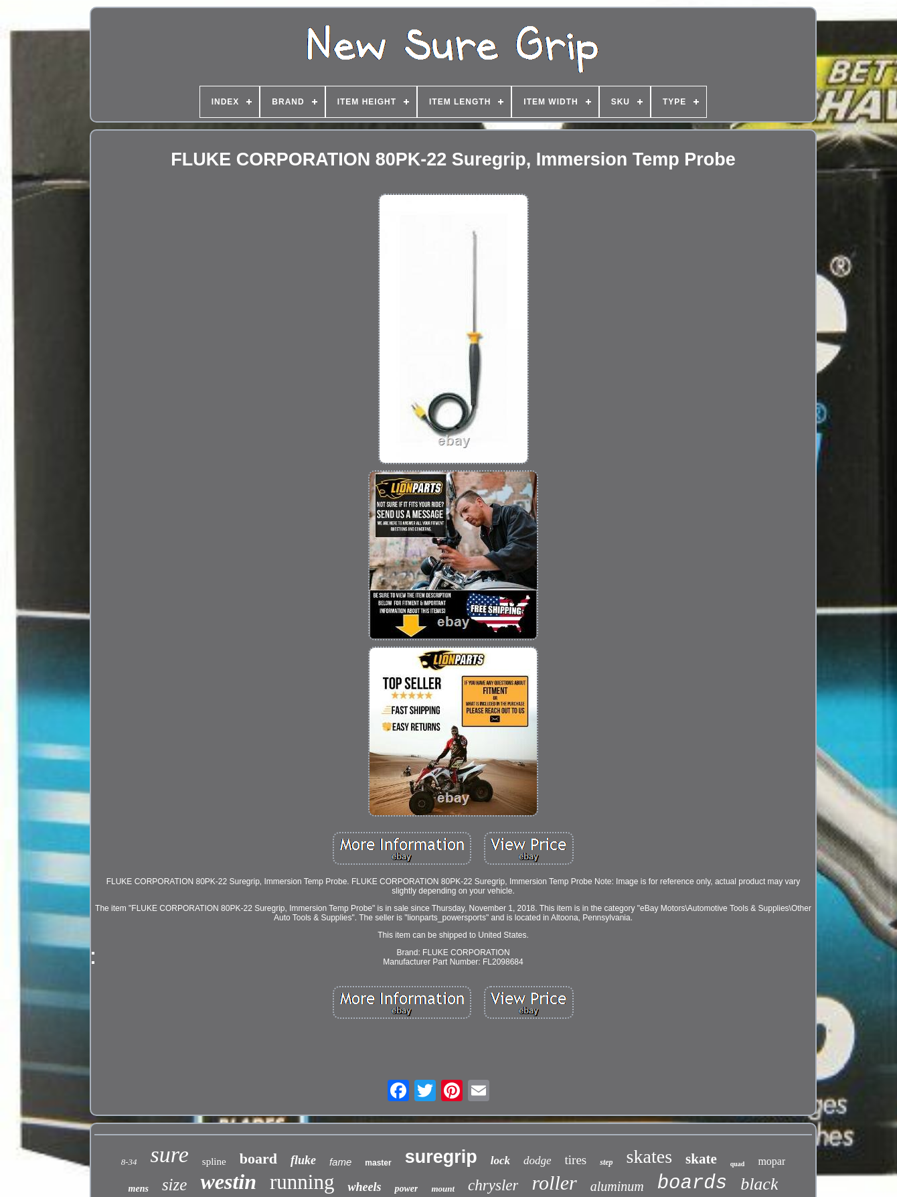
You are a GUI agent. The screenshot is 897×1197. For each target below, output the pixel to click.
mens (139, 1189)
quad (737, 1164)
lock (500, 1160)
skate (701, 1159)
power (406, 1189)
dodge (537, 1160)
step (606, 1162)
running (302, 1182)
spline (214, 1161)
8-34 (129, 1162)
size (174, 1185)
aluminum (617, 1186)
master (378, 1163)
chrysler (493, 1185)
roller (554, 1183)
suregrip (441, 1157)
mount (443, 1189)
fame (340, 1162)
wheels (364, 1187)
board (258, 1158)
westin (228, 1182)
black (759, 1184)
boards (692, 1183)
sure (170, 1154)
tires (576, 1160)
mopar (771, 1161)
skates (649, 1156)
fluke (303, 1160)
